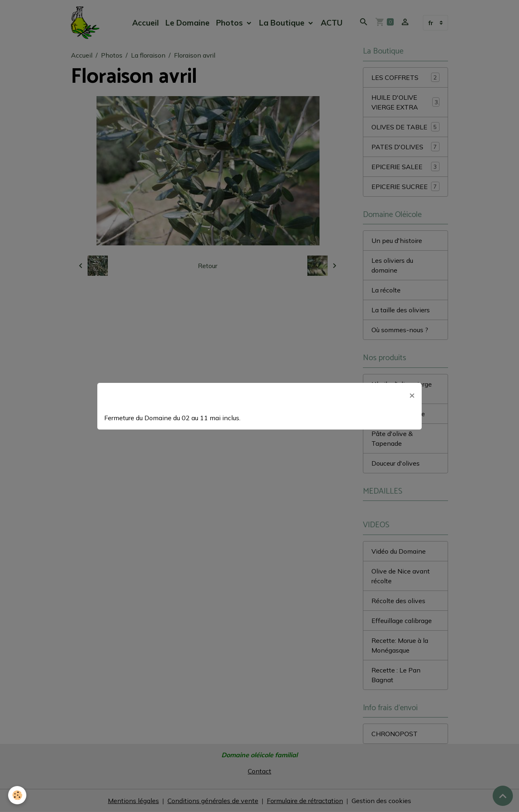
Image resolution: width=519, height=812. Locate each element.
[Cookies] (17, 795)
